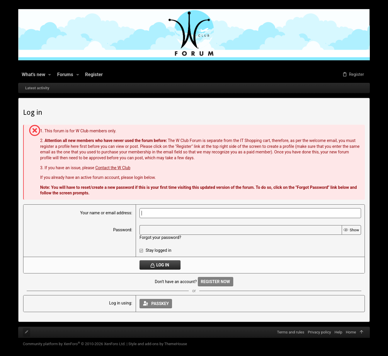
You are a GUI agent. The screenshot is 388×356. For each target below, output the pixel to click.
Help (338, 332)
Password (122, 229)
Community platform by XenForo (74, 344)
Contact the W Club (112, 167)
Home (351, 332)
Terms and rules (290, 332)
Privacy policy (319, 332)
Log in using (120, 303)
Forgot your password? (160, 237)
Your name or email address (105, 212)
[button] (50, 74)
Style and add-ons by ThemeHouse (157, 344)
